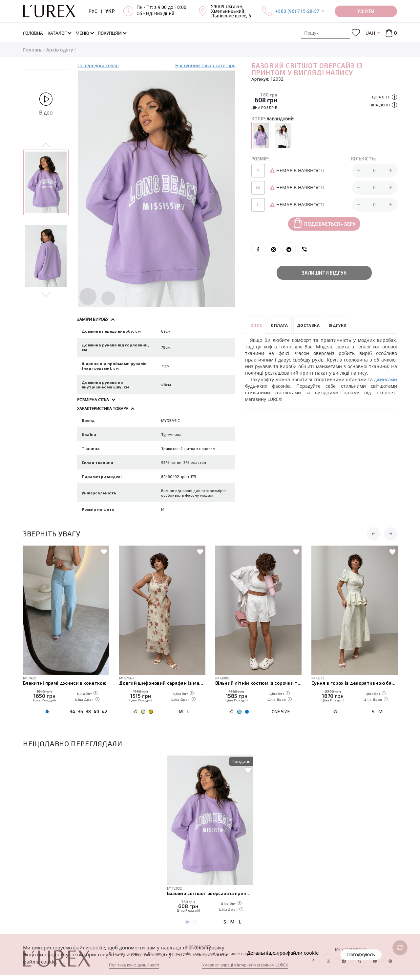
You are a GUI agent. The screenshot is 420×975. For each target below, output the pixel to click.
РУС (93, 11)
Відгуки (337, 325)
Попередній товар (98, 65)
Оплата (279, 325)
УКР (110, 11)
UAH (370, 33)
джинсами (385, 379)
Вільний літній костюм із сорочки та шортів (258, 683)
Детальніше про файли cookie (283, 952)
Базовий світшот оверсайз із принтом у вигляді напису (210, 893)
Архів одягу (59, 50)
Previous (46, 145)
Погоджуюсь (361, 954)
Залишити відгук (324, 273)
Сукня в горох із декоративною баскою (354, 683)
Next (46, 294)
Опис (256, 325)
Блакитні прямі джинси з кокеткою (64, 683)
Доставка (308, 325)
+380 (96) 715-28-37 (297, 11)
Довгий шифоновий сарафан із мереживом (162, 683)
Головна (33, 50)
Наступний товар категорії (205, 65)
